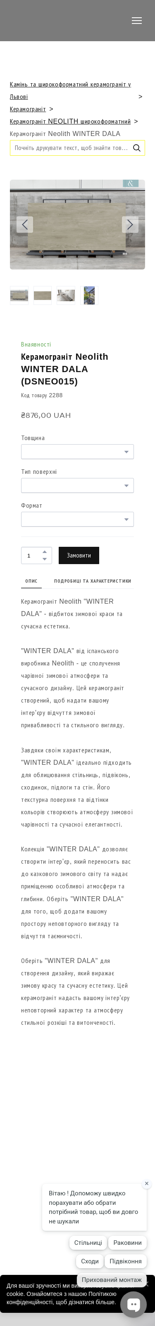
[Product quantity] (34, 555)
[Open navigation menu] (137, 20)
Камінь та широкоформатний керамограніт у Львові (70, 90)
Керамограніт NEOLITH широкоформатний (70, 121)
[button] (137, 148)
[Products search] (77, 147)
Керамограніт (28, 108)
